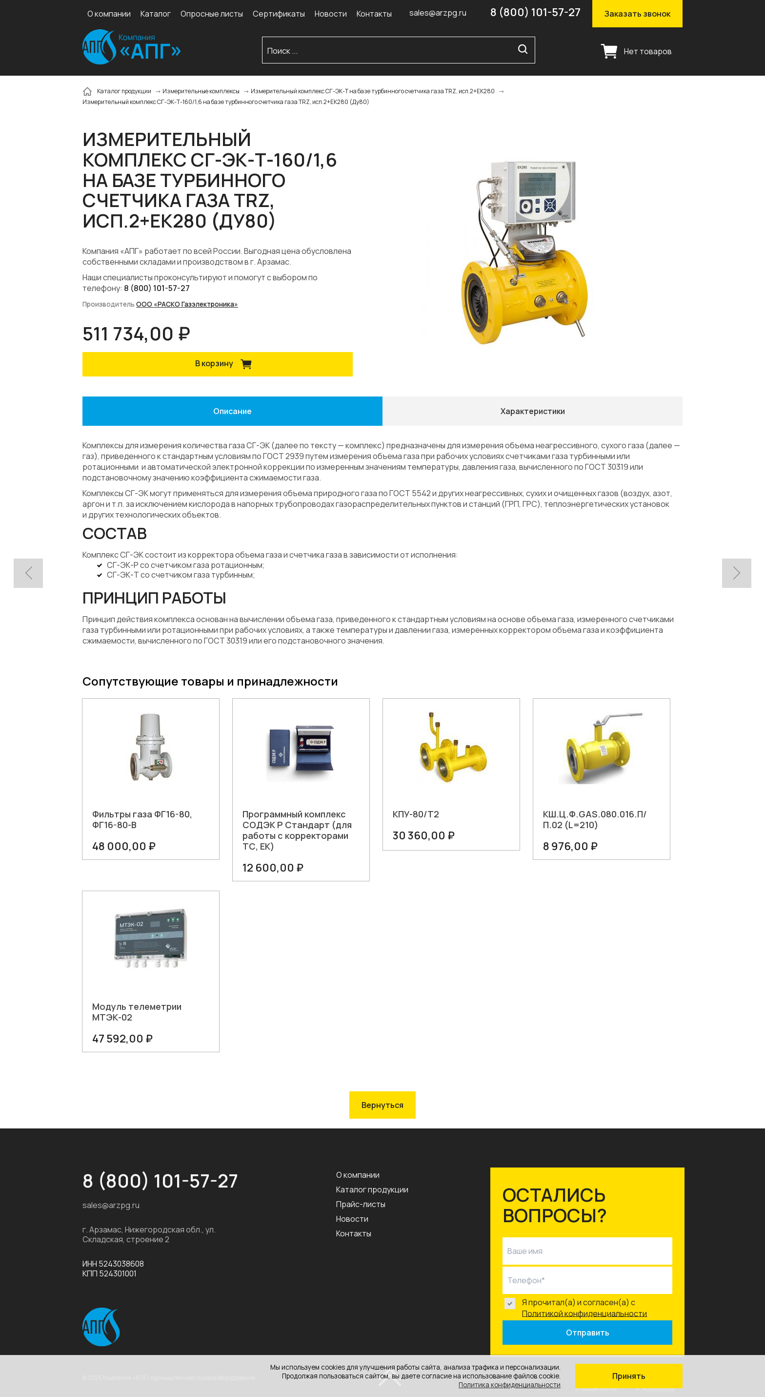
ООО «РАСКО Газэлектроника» (187, 304)
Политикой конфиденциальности (584, 1313)
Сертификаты (279, 13)
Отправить (587, 1332)
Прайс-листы (360, 1204)
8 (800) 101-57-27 (535, 12)
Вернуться (382, 1105)
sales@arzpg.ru (437, 12)
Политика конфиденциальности (510, 1384)
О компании (109, 13)
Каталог (156, 13)
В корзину (227, 364)
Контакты (374, 13)
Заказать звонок (637, 13)
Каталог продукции (372, 1189)
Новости (331, 13)
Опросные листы (212, 13)
